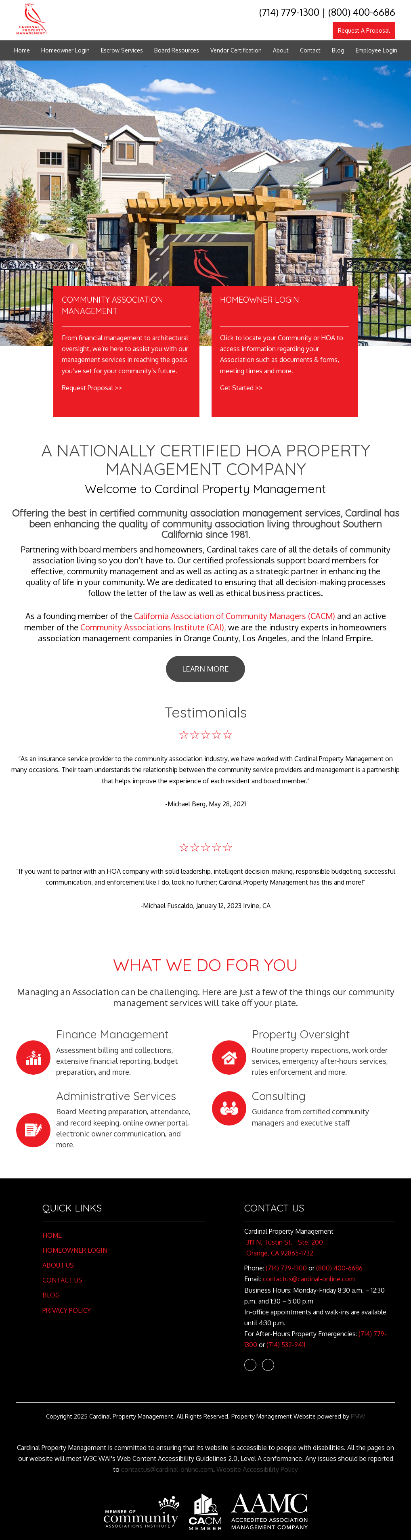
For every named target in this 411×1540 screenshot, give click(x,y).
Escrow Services (122, 50)
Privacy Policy (66, 1310)
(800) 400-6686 (361, 12)
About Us (58, 1265)
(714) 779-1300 (289, 12)
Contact (310, 50)
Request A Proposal (364, 30)
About (281, 50)
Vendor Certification (236, 50)
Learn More (205, 668)
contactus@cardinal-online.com (309, 1279)
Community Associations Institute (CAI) (152, 627)
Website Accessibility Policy (257, 1469)
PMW (358, 1416)
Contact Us (62, 1280)
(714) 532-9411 (285, 1345)
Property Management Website (273, 1416)
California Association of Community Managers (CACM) (234, 616)
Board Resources (176, 50)
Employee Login (376, 50)
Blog (338, 50)
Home (22, 50)
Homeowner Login (65, 50)
